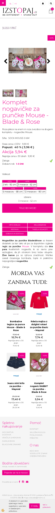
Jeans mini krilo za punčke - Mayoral (15, 386)
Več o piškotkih (47, 506)
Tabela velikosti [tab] (40, 229)
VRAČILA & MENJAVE (11, 437)
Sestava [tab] (14, 229)
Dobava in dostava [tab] (15, 234)
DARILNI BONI (8, 441)
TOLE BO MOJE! (27, 208)
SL (10, 4)
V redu (34, 506)
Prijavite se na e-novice (16, 472)
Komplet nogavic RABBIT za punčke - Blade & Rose (39, 387)
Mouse (25, 246)
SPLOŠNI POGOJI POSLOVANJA (37, 433)
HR (15, 4)
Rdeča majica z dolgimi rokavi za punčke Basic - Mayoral (39, 326)
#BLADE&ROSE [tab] (40, 225)
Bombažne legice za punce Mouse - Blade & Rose (16, 326)
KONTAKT (34, 429)
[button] (49, 61)
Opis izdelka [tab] (14, 225)
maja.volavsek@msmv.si (34, 498)
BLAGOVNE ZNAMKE (11, 444)
